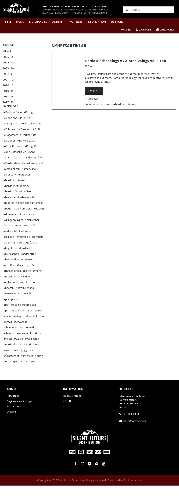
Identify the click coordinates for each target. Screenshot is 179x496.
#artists (8, 185)
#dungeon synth (13, 230)
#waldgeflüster (12, 355)
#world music (32, 355)
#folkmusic (23, 247)
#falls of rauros (12, 236)
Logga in (12, 422)
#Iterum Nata (28, 145)
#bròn (39, 213)
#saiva (38, 321)
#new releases (25, 298)
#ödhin (39, 366)
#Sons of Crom (12, 168)
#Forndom (25, 139)
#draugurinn (10, 224)
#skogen (19, 326)
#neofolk (8, 298)
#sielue (7, 326)
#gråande (31, 253)
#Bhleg (28, 122)
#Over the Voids (13, 156)
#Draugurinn (10, 134)
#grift (20, 253)
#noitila (27, 304)
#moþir (7, 287)
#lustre (27, 281)
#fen (26, 236)
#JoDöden (9, 151)
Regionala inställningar (19, 411)
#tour (38, 343)
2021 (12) (9, 79)
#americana (29, 179)
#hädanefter (28, 264)
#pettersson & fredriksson (19, 315)
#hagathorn (10, 258)
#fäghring (9, 253)
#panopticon (11, 309)
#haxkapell (25, 258)
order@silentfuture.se (134, 431)
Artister (58, 21)
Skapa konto (14, 416)
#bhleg (28, 202)
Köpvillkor (68, 411)
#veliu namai (32, 349)
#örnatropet (27, 371)
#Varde (7, 173)
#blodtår (8, 213)
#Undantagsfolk (32, 168)
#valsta (7, 349)
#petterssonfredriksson (18, 321)
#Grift (36, 139)
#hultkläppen (11, 264)
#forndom (37, 247)
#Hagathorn (10, 145)
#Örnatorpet (11, 366)
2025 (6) (8, 57)
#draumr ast (27, 224)
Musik (20, 21)
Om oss (67, 416)
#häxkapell (9, 270)
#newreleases (12, 304)
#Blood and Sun (12, 128)
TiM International (133, 490)
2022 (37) (9, 73)
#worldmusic (11, 360)
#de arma (39, 219)
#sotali (7, 332)
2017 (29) (9, 102)
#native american (13, 292)
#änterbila (27, 366)
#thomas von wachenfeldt (19, 337)
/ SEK (126, 29)
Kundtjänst (13, 406)
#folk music (25, 241)
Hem (8, 21)
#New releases (26, 151)
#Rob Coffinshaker (14, 162)
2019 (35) (9, 91)
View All (8, 51)
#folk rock (9, 247)
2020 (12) (9, 85)
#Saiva (31, 162)
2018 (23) (9, 96)
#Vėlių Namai (22, 173)
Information (97, 21)
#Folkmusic (10, 139)
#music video (22, 287)
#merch (37, 281)
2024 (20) (9, 62)
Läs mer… (94, 91)
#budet (7, 219)
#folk (34, 236)
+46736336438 (130, 424)
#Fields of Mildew (30, 134)
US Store (117, 21)
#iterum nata (26, 270)
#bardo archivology (15, 190)
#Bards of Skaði (12, 122)
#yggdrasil (27, 360)
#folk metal (10, 241)
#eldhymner (32, 230)
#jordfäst (9, 275)
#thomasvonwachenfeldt (18, 343)
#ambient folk (11, 179)
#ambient (37, 173)
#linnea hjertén (26, 275)
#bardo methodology (16, 196)
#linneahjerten (12, 281)
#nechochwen (34, 292)
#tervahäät (20, 332)
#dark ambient (23, 219)
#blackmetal (27, 207)
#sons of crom (35, 326)
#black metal (11, 207)
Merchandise (38, 21)
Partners (75, 21)
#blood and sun (25, 213)
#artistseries (23, 185)
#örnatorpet (11, 371)
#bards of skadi (12, 202)
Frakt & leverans (72, 406)
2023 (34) (9, 68)
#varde (18, 349)
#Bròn (27, 128)
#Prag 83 (31, 156)
